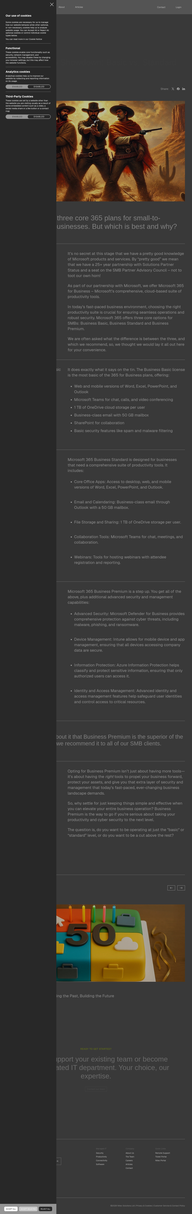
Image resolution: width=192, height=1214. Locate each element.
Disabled (39, 86)
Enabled (17, 86)
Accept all (11, 1209)
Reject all (45, 1209)
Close (52, 3)
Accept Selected (28, 1209)
